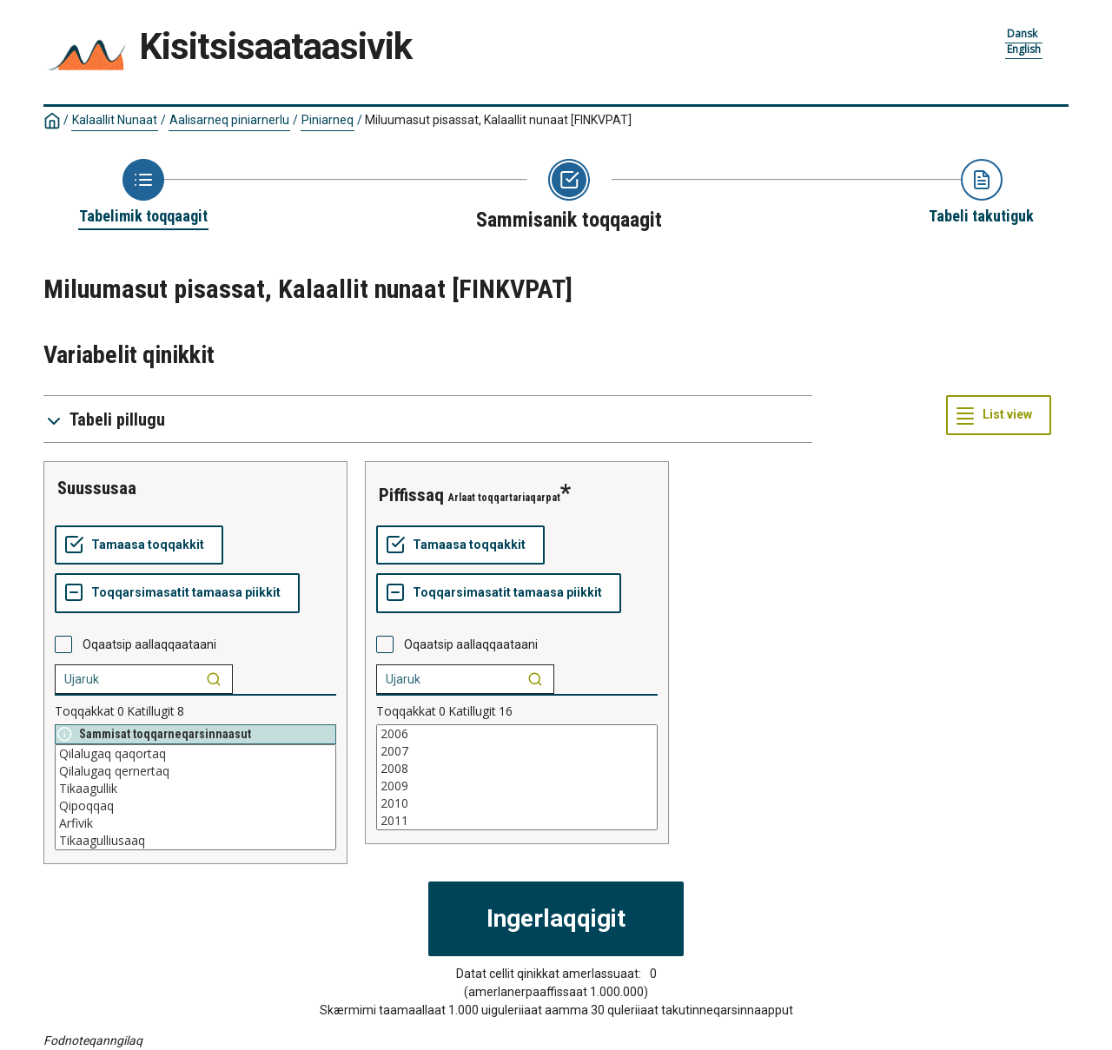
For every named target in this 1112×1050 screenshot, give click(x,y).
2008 (517, 768)
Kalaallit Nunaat (114, 120)
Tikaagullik (195, 788)
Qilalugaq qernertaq (195, 771)
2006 (517, 734)
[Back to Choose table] (143, 192)
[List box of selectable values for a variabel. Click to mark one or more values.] (195, 797)
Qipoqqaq (195, 806)
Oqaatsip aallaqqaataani (149, 644)
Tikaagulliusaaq (195, 840)
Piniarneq (327, 120)
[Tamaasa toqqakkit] (139, 545)
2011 (517, 820)
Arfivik (195, 823)
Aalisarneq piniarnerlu (229, 120)
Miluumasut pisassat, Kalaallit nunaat (498, 120)
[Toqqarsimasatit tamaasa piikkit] (177, 593)
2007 (517, 751)
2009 (517, 786)
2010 (517, 803)
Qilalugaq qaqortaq (195, 754)
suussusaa (96, 488)
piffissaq (411, 495)
